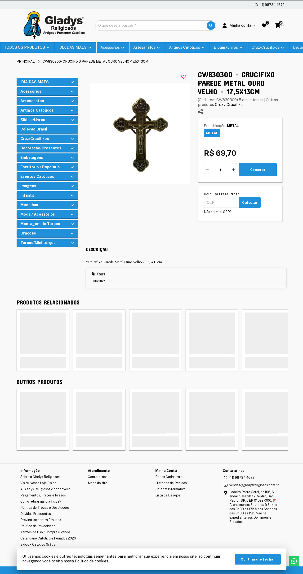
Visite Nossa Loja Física (38, 483)
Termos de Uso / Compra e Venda (45, 532)
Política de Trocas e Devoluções (45, 507)
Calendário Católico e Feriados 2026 (48, 538)
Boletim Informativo (170, 489)
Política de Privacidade (37, 526)
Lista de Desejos (167, 495)
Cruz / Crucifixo (229, 104)
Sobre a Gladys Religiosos (40, 477)
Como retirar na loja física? (40, 501)
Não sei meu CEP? (218, 212)
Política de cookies (91, 561)
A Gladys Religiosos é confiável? (45, 489)
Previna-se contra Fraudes (40, 520)
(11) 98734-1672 (241, 477)
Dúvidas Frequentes (35, 514)
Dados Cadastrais (168, 477)
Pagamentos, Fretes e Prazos (43, 495)
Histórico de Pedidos (171, 483)
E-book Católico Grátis (37, 544)
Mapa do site (97, 483)
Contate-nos (97, 477)
